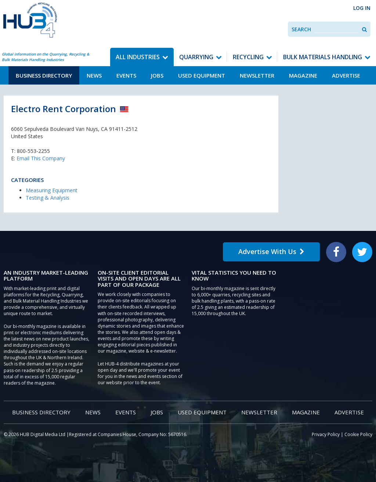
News (94, 75)
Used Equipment (201, 75)
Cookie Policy (358, 434)
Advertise (346, 75)
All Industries (138, 57)
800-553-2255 (33, 150)
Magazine (303, 75)
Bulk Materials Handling (322, 57)
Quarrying (196, 57)
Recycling (248, 57)
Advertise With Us (271, 251)
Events (126, 75)
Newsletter (257, 75)
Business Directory (44, 75)
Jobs (157, 75)
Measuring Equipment (51, 190)
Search (301, 29)
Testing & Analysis (47, 197)
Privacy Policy (326, 434)
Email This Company (41, 158)
